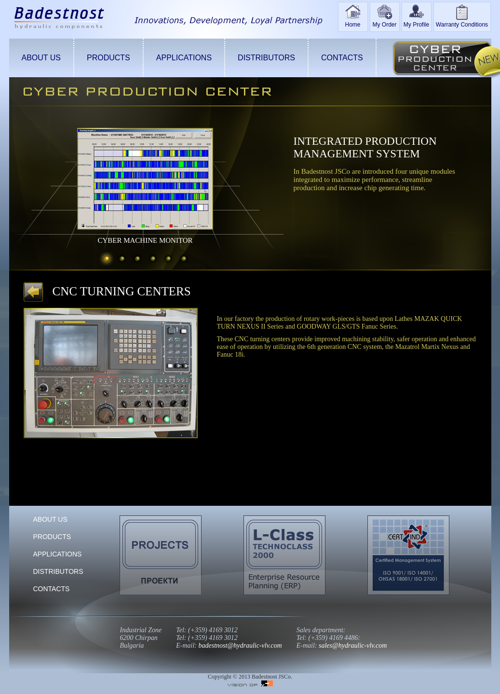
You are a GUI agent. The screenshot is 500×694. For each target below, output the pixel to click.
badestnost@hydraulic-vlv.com (240, 645)
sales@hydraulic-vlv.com (353, 645)
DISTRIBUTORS (266, 58)
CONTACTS (342, 58)
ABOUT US (41, 58)
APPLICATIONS (184, 58)
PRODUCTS (108, 58)
